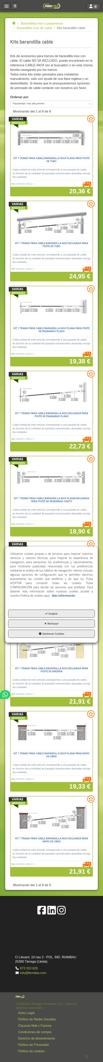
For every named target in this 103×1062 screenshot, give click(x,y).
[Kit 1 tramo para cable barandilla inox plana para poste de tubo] (51, 136)
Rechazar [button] (51, 623)
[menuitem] (52, 1013)
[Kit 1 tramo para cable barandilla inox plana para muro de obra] (51, 731)
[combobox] (51, 104)
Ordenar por (19, 97)
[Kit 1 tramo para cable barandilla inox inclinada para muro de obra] (51, 816)
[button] (51, 6)
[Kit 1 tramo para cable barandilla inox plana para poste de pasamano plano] (51, 306)
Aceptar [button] (51, 613)
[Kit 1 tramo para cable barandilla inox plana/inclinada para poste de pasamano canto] (51, 476)
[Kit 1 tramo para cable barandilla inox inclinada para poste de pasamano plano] (51, 391)
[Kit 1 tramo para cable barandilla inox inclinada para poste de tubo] (51, 221)
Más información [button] (63, 595)
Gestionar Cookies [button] (51, 633)
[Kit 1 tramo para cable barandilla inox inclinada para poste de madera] (51, 646)
